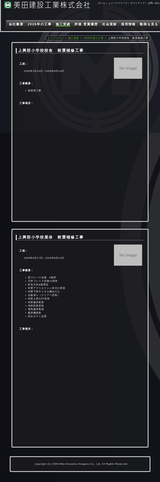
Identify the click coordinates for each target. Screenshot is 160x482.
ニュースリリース (117, 3)
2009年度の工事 (94, 38)
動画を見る (149, 24)
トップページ (56, 38)
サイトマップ (137, 3)
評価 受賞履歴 (86, 24)
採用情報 (128, 24)
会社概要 (16, 24)
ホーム (101, 3)
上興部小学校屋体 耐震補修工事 (51, 237)
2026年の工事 (40, 24)
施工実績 (63, 24)
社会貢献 (109, 24)
